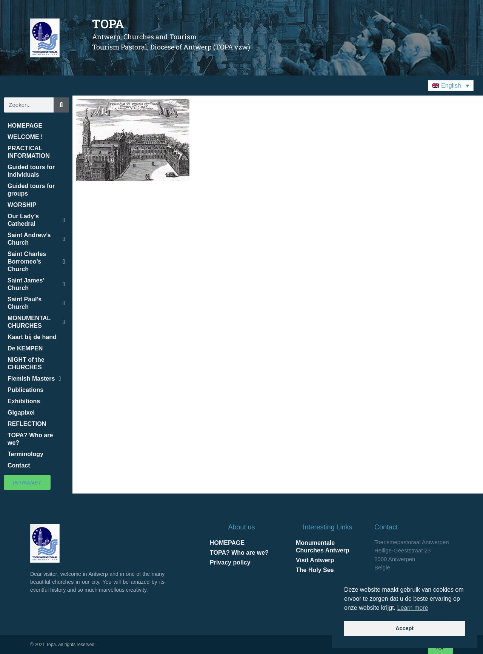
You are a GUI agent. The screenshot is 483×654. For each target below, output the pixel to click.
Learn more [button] (412, 608)
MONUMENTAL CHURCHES (36, 322)
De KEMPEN (25, 348)
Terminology (25, 454)
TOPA (108, 23)
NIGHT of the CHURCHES (26, 363)
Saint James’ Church (36, 284)
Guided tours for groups (31, 190)
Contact (19, 465)
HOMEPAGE (25, 125)
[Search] (61, 105)
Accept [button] (404, 628)
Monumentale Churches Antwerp (322, 547)
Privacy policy (230, 562)
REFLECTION (27, 424)
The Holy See (315, 570)
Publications (25, 390)
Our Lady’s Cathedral (36, 220)
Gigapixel (21, 412)
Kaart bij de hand (32, 337)
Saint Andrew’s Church (36, 239)
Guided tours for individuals (31, 171)
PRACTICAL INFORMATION (29, 152)
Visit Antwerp (315, 560)
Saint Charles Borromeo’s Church (36, 261)
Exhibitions (24, 401)
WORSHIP (22, 205)
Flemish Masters (34, 378)
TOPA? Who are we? (30, 439)
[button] (451, 85)
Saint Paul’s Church (36, 303)
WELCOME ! (25, 137)
